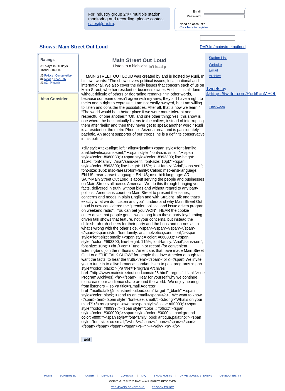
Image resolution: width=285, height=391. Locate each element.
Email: (197, 11)
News (47, 79)
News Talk (59, 79)
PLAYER (89, 375)
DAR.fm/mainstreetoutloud (222, 47)
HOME (48, 375)
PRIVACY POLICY (163, 386)
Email (213, 70)
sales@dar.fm (101, 23)
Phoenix (55, 82)
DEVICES (108, 375)
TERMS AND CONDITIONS (128, 386)
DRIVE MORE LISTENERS (196, 375)
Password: (194, 16)
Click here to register (194, 27)
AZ (46, 82)
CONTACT (127, 375)
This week (217, 107)
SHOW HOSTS (163, 375)
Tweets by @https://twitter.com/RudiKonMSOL (241, 91)
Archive (215, 76)
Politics (48, 75)
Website (215, 65)
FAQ (144, 375)
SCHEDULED (68, 375)
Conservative (63, 75)
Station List (218, 58)
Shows (47, 47)
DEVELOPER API (230, 375)
